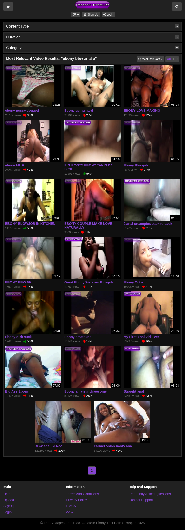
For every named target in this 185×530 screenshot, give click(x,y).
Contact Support (141, 500)
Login (108, 14)
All (169, 59)
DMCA (71, 506)
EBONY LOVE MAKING (142, 110)
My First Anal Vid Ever (141, 337)
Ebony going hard (78, 110)
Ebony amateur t (77, 337)
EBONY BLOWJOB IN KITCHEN (30, 224)
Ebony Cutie (133, 282)
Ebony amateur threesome (85, 391)
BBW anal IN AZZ (48, 446)
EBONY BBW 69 (18, 282)
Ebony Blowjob (136, 165)
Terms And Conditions (82, 494)
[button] (75, 14)
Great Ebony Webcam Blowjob (88, 282)
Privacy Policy (76, 500)
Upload (8, 500)
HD (175, 59)
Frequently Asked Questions (150, 494)
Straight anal (134, 391)
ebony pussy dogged (22, 110)
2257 (69, 512)
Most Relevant (151, 59)
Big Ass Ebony (17, 391)
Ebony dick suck (18, 337)
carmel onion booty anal (113, 446)
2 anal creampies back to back (148, 224)
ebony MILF (14, 165)
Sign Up (91, 14)
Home (7, 494)
